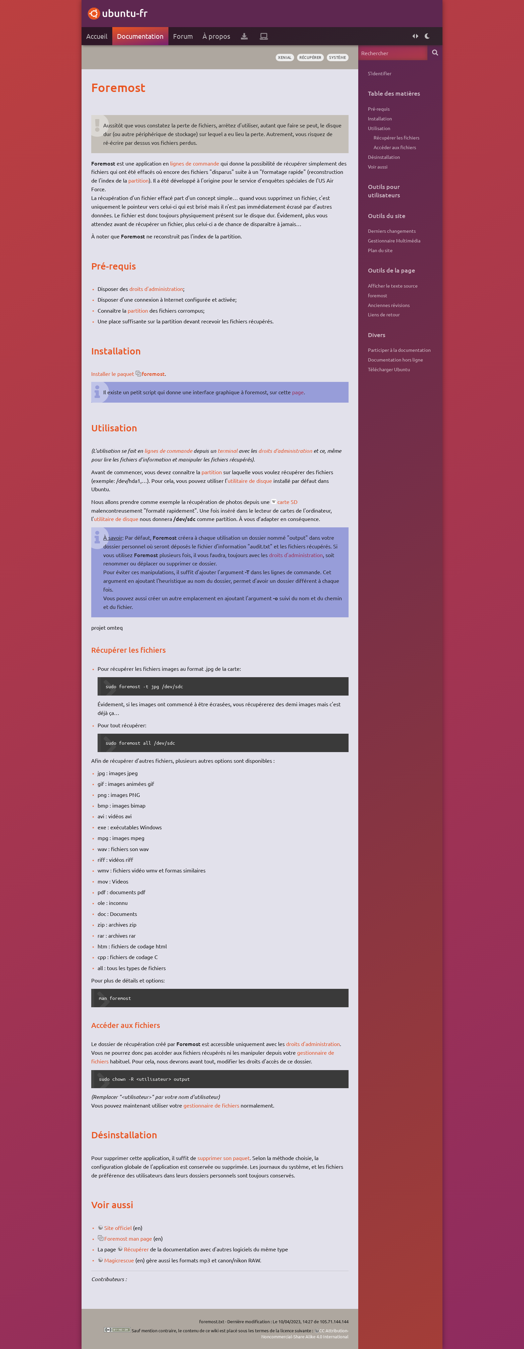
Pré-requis (379, 109)
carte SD (287, 501)
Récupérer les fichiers (396, 137)
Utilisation (379, 128)
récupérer (310, 57)
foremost (153, 373)
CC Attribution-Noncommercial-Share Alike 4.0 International (305, 1333)
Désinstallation (384, 157)
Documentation (140, 36)
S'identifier (379, 73)
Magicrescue (119, 1260)
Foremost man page (128, 1238)
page (298, 392)
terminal (227, 450)
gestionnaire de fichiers (211, 1105)
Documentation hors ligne (395, 359)
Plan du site (380, 250)
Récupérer (136, 1249)
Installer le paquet (112, 373)
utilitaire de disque (250, 480)
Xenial (284, 57)
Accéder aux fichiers (395, 147)
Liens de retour (384, 314)
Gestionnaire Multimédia (394, 240)
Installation (380, 118)
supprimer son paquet (224, 1157)
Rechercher (434, 52)
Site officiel (118, 1227)
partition (138, 180)
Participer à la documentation (399, 350)
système (337, 57)
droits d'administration (156, 288)
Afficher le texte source (393, 286)
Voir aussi (378, 167)
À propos (216, 36)
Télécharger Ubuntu (389, 369)
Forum (183, 36)
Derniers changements (392, 231)
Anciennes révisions (389, 305)
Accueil (96, 36)
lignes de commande (194, 163)
